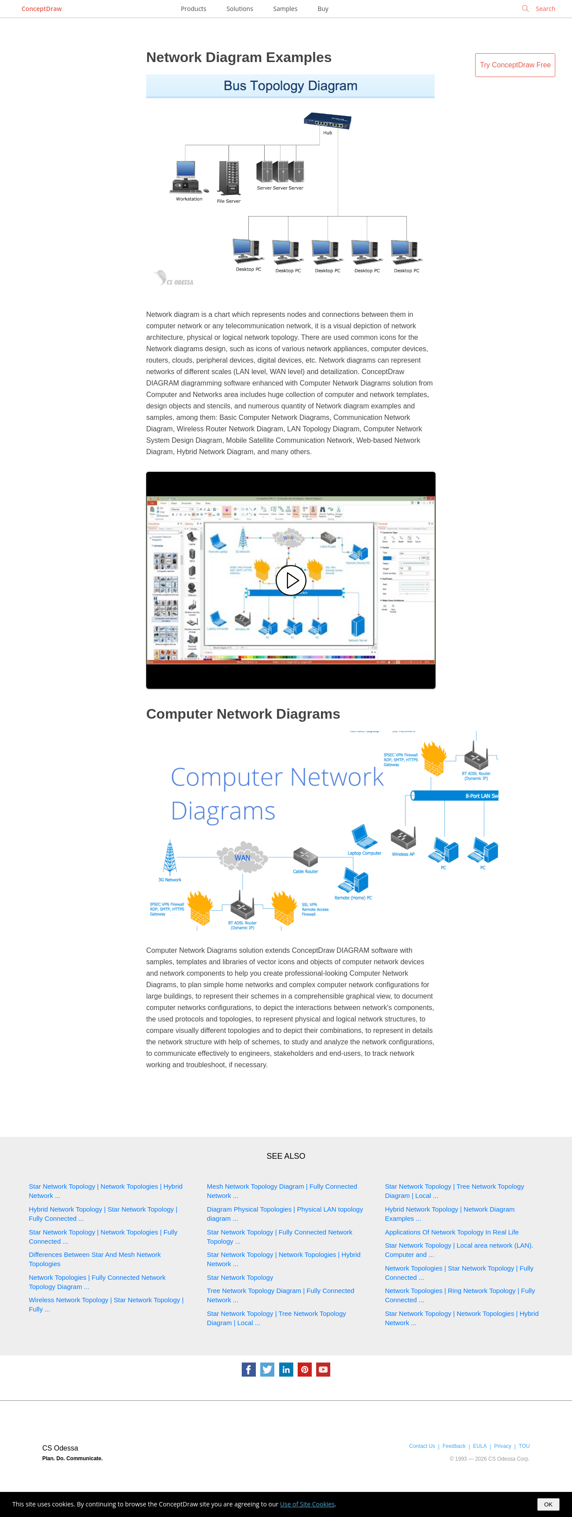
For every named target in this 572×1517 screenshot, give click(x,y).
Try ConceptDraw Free (515, 65)
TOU (524, 1446)
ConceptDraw (42, 8)
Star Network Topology (240, 1277)
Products (194, 8)
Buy (322, 8)
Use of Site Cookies (307, 1504)
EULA (480, 1446)
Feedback (454, 1446)
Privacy (502, 1446)
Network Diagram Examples (239, 57)
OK (548, 1504)
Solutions (239, 8)
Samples (285, 8)
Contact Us (422, 1446)
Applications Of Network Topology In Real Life (452, 1232)
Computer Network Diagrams (243, 714)
